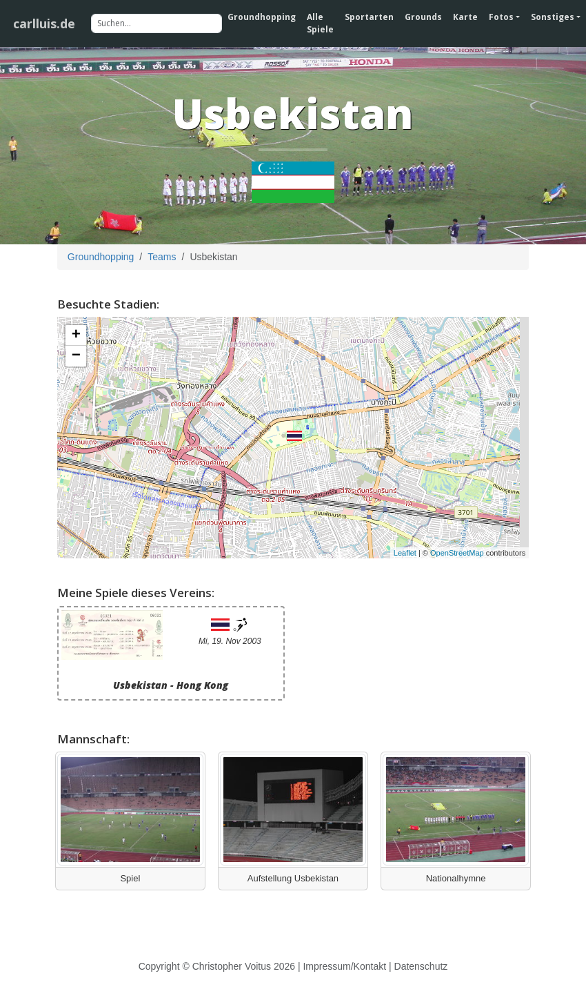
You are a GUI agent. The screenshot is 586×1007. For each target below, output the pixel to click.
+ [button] (76, 335)
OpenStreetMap (457, 553)
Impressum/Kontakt (344, 966)
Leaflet (405, 553)
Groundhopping (262, 17)
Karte (465, 17)
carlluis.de (44, 23)
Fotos (501, 17)
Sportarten (369, 17)
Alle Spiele (320, 23)
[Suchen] (156, 23)
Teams (162, 256)
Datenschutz (421, 966)
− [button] (76, 356)
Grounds (423, 17)
